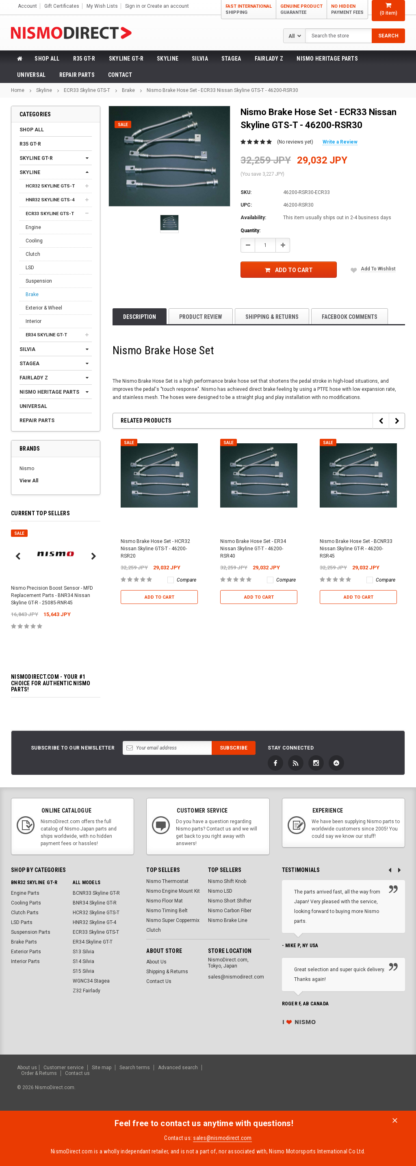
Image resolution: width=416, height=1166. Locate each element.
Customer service (63, 1067)
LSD (30, 267)
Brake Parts (24, 942)
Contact (120, 75)
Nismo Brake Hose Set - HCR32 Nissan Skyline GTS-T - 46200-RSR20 (155, 548)
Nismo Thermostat (167, 881)
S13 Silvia (83, 952)
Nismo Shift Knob (227, 881)
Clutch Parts (25, 912)
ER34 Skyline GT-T (46, 335)
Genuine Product (301, 9)
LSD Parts (21, 922)
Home (17, 90)
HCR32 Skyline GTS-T (50, 186)
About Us (156, 962)
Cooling (34, 241)
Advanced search (178, 1067)
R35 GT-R (84, 58)
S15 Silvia (83, 971)
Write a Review (340, 142)
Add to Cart (289, 270)
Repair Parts (77, 75)
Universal (31, 75)
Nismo (27, 468)
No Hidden (347, 9)
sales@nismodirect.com (222, 1138)
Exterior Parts (26, 952)
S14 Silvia (83, 961)
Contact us (77, 1073)
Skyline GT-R (126, 58)
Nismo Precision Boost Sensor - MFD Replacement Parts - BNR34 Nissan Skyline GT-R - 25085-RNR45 (52, 595)
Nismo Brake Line (227, 920)
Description (139, 317)
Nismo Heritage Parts (327, 58)
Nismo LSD (220, 891)
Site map (101, 1067)
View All (29, 481)
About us (27, 1067)
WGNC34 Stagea (91, 981)
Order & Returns (39, 1073)
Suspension (39, 281)
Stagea (231, 58)
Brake (128, 90)
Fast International (248, 9)
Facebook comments (349, 317)
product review (200, 317)
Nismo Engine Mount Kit (173, 891)
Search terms (134, 1067)
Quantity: (250, 230)
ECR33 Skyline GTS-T (87, 90)
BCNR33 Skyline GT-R (96, 893)
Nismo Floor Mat (164, 901)
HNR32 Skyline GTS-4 (50, 200)
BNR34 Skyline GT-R (95, 903)
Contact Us (158, 981)
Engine (33, 227)
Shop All (47, 58)
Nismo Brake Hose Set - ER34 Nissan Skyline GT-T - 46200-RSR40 (253, 548)
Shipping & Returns (272, 317)
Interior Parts (25, 961)
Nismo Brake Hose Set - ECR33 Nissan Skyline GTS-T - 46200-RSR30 (222, 90)
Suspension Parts (30, 932)
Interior (33, 321)
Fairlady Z (269, 58)
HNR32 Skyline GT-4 (94, 922)
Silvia (200, 58)
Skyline (167, 58)
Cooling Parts (26, 903)
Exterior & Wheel (44, 308)
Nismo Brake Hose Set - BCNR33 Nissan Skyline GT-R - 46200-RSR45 (356, 548)
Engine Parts (25, 893)
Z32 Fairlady (86, 991)
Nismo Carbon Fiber (229, 910)
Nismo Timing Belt (167, 910)
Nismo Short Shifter (229, 901)
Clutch (33, 254)
